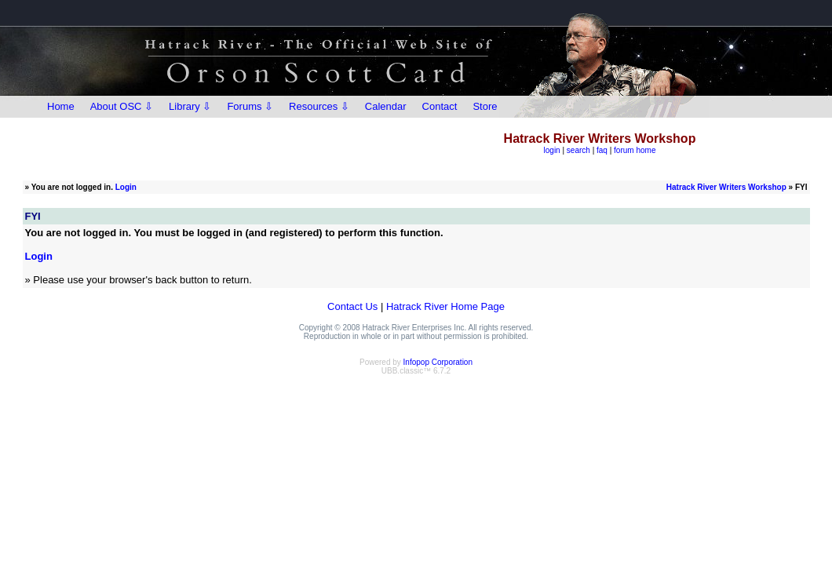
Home (61, 106)
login (552, 150)
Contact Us (352, 306)
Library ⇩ (190, 106)
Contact (440, 106)
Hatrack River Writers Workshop (726, 187)
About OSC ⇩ (121, 106)
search (578, 150)
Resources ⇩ (319, 106)
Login (126, 187)
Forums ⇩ (250, 106)
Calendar (386, 106)
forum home (634, 150)
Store (485, 106)
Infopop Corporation (438, 362)
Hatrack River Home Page (445, 306)
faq (602, 150)
